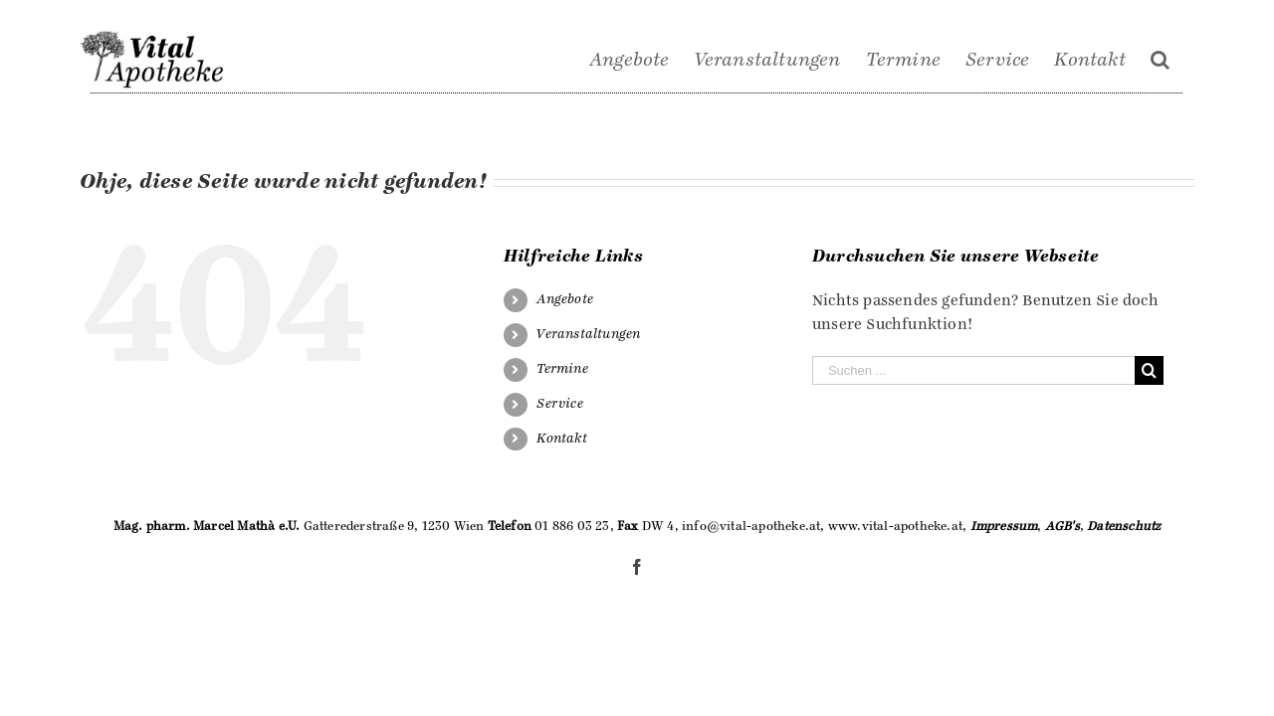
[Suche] (1184, 59)
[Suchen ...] (973, 370)
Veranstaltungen (588, 334)
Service (559, 404)
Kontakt (561, 439)
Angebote (564, 299)
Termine (561, 369)
